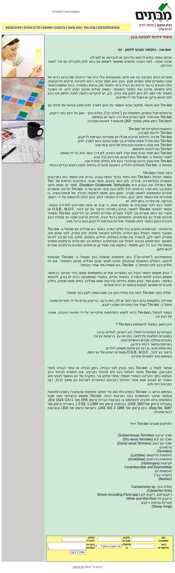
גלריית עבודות (32, 27)
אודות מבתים (14, 27)
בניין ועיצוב (74, 27)
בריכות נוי (60, 27)
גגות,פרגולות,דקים (108, 27)
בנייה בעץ (89, 27)
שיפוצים (47, 27)
